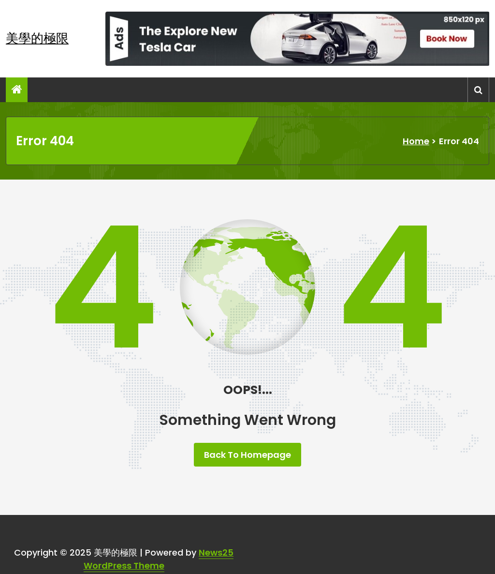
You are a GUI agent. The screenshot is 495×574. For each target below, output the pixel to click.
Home (416, 141)
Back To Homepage (247, 455)
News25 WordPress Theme (159, 559)
